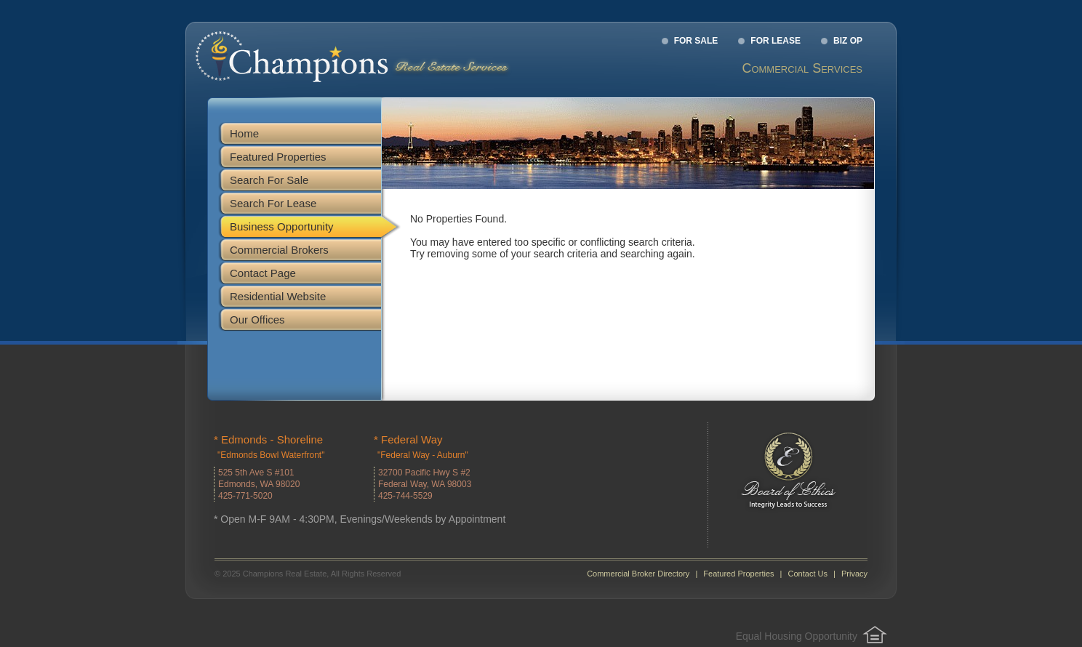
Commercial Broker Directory (638, 573)
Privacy (854, 573)
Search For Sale (269, 180)
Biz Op (847, 41)
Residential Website (278, 296)
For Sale (696, 41)
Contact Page (263, 273)
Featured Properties (278, 156)
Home (244, 133)
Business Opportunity (282, 226)
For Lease (775, 41)
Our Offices (257, 319)
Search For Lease (273, 203)
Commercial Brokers (279, 250)
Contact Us (807, 573)
